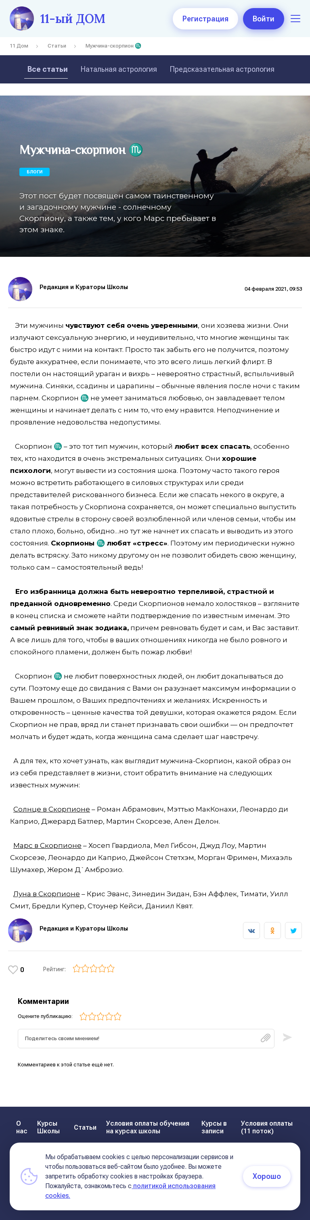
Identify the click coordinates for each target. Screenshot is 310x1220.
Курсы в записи (214, 1127)
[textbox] (146, 1038)
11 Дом (19, 46)
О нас (21, 1127)
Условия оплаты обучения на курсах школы (147, 1127)
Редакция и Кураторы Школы (84, 287)
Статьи (57, 46)
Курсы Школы (48, 1127)
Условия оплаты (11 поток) (267, 1127)
